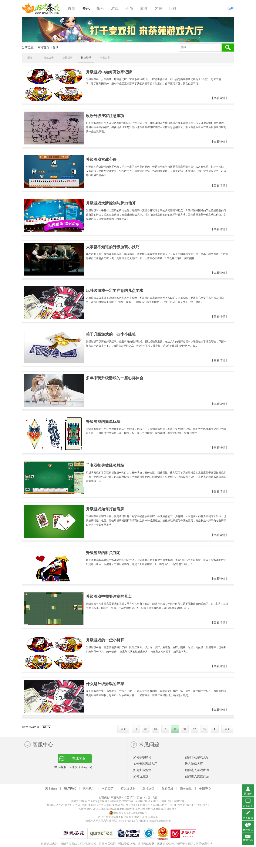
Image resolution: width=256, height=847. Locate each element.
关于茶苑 (51, 788)
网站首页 (43, 47)
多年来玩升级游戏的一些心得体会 (114, 378)
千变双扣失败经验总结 (105, 465)
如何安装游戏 (142, 770)
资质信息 (167, 788)
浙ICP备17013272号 (142, 805)
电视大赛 (105, 57)
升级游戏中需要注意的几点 (109, 596)
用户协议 (70, 788)
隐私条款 (186, 788)
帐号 (100, 8)
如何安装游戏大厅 (145, 763)
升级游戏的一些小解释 (105, 640)
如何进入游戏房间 (197, 770)
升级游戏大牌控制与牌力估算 (111, 203)
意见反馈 (148, 788)
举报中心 (205, 788)
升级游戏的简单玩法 (103, 422)
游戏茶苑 (41, 8)
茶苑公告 (49, 57)
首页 (71, 8)
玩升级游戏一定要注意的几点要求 (114, 290)
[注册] (231, 8)
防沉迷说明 (128, 788)
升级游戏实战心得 (101, 159)
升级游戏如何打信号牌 (105, 509)
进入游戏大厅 (194, 763)
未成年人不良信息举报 (98, 820)
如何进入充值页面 (197, 776)
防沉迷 (248, 793)
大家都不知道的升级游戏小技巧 (112, 247)
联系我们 (89, 788)
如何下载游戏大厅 (197, 757)
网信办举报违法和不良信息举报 (116, 816)
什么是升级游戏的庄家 (105, 684)
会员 (129, 8)
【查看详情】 (219, 98)
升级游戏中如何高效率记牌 (109, 72)
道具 (144, 8)
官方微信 (248, 830)
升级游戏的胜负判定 (103, 553)
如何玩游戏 (140, 776)
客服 (158, 8)
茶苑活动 (67, 57)
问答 (172, 8)
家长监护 (108, 788)
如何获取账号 (142, 757)
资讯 (86, 8)
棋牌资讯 (86, 57)
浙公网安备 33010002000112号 (128, 813)
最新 (30, 57)
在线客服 (79, 758)
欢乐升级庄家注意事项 (105, 116)
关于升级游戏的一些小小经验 (111, 334)
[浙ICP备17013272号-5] (94, 805)
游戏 (115, 8)
